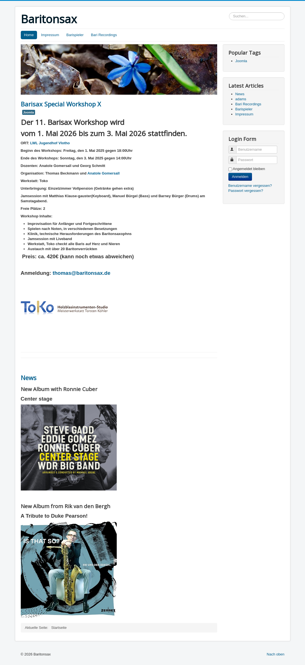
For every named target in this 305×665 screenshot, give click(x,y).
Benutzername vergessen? (250, 185)
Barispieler (74, 35)
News (28, 377)
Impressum (50, 35)
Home (29, 35)
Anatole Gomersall (103, 173)
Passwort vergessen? (245, 191)
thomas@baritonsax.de (82, 273)
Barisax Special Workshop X (61, 104)
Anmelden (240, 177)
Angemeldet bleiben (249, 169)
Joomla (28, 112)
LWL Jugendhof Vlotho (49, 143)
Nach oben (276, 654)
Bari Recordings (104, 35)
